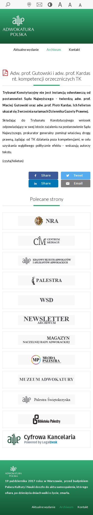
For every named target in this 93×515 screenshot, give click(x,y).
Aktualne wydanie (26, 50)
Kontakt (74, 50)
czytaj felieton (13, 161)
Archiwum (54, 50)
